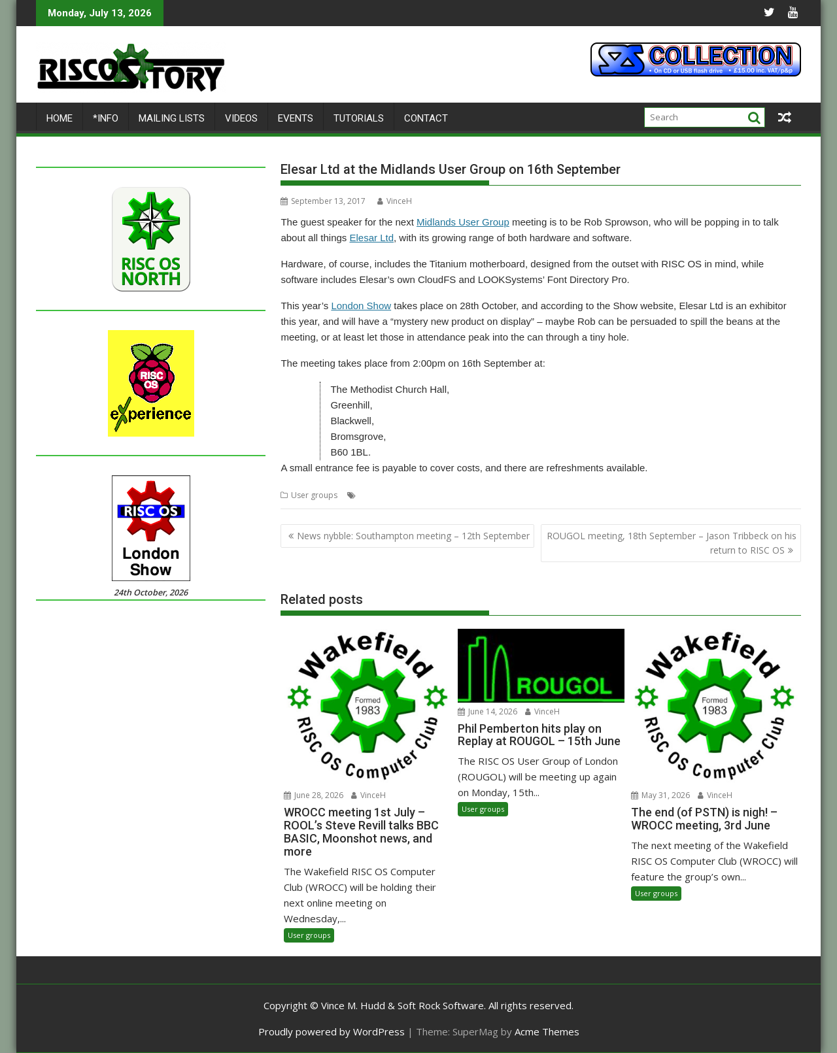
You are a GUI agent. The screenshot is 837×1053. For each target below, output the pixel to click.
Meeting (401, 495)
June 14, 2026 (487, 711)
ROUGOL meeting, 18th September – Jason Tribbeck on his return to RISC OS (671, 542)
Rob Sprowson (511, 495)
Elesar (370, 495)
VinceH (394, 201)
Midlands (438, 495)
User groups (314, 495)
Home (59, 118)
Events (295, 118)
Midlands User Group (463, 221)
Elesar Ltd (371, 237)
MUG (469, 495)
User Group (565, 495)
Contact (426, 118)
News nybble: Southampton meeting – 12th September (413, 535)
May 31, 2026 (660, 795)
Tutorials (358, 118)
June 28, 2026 (313, 795)
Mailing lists (172, 118)
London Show (361, 305)
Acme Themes (547, 1031)
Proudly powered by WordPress (331, 1031)
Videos (241, 118)
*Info (105, 118)
